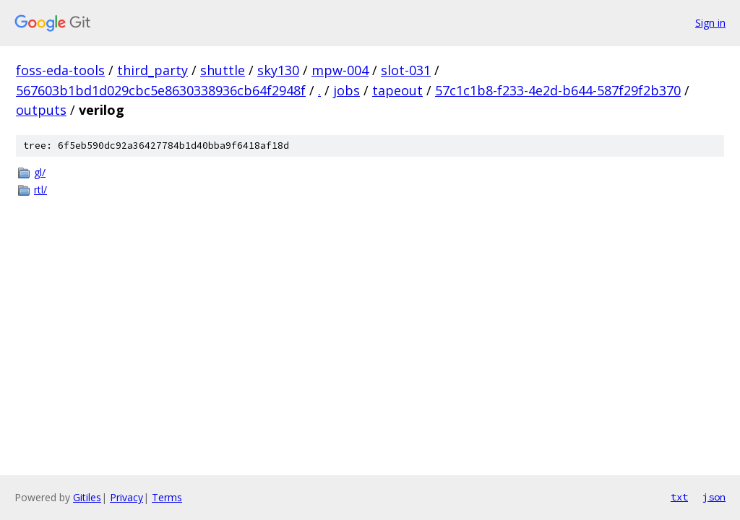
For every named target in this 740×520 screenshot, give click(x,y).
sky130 (278, 70)
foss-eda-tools (60, 70)
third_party (152, 70)
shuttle (222, 70)
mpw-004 (340, 70)
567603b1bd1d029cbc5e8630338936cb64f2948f (161, 90)
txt (679, 496)
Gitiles (87, 497)
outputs (41, 109)
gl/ (40, 172)
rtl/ (40, 189)
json (714, 496)
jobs (346, 90)
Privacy (126, 497)
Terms (167, 497)
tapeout (397, 90)
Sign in (710, 23)
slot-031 (406, 70)
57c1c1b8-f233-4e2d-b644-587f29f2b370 (558, 90)
